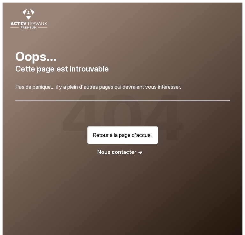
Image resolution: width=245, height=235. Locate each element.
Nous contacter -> (120, 152)
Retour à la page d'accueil (122, 135)
